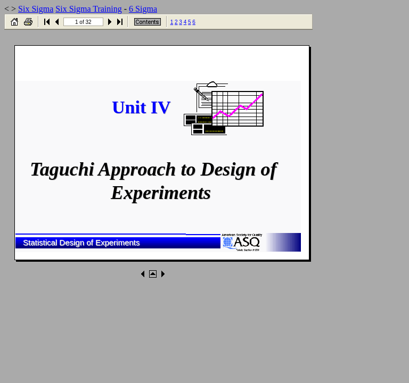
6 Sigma (143, 8)
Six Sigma (35, 8)
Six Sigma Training (88, 8)
